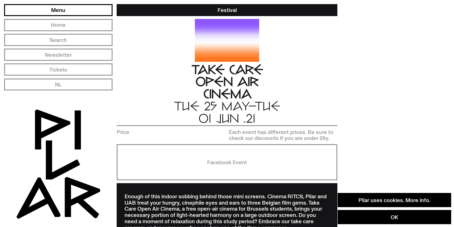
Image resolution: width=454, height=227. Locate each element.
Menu (58, 10)
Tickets (58, 69)
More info (417, 200)
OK (394, 217)
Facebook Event (227, 162)
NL (58, 84)
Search (58, 40)
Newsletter (58, 54)
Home (58, 24)
